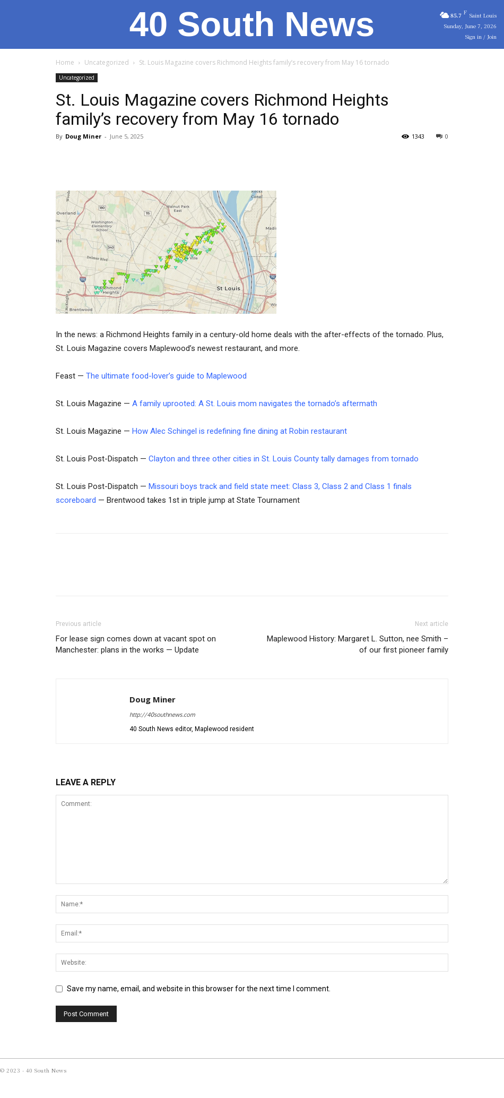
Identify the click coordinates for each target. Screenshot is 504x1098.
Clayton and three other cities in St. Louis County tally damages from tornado (285, 459)
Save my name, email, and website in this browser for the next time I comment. (199, 988)
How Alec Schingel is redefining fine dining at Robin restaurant (239, 431)
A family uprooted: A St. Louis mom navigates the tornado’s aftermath (253, 403)
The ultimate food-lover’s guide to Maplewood (166, 376)
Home (65, 62)
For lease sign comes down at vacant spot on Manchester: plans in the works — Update (136, 644)
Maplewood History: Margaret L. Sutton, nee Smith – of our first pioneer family (357, 644)
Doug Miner (83, 136)
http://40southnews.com (162, 714)
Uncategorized (106, 62)
